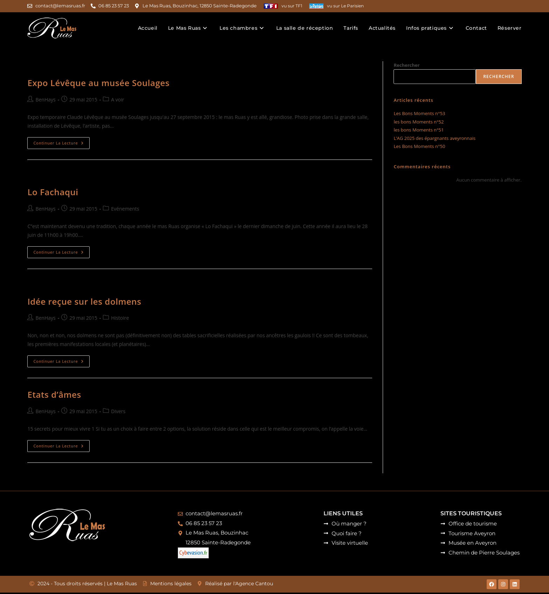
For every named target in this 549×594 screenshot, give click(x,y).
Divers (118, 411)
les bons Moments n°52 (419, 121)
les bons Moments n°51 (419, 130)
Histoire (120, 317)
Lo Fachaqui (52, 192)
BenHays (45, 99)
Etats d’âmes (54, 394)
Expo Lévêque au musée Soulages (98, 83)
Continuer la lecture (61, 141)
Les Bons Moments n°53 (419, 113)
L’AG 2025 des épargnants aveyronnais (434, 138)
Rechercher (406, 65)
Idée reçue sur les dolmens (84, 301)
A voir (117, 99)
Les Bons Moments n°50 (419, 146)
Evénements (125, 208)
